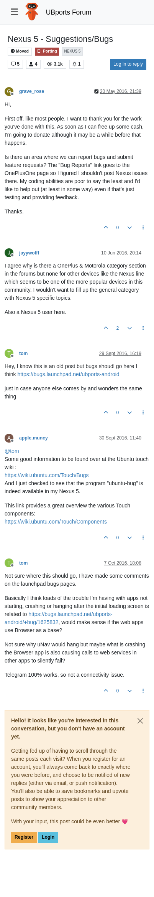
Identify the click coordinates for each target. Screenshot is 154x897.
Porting (47, 51)
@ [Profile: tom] (12, 451)
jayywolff (29, 253)
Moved (20, 51)
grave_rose (31, 91)
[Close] (140, 720)
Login (48, 837)
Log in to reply (128, 64)
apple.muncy (33, 438)
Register (24, 837)
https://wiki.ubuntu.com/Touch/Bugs (46, 475)
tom (23, 353)
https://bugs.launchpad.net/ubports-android (68, 374)
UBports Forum (69, 12)
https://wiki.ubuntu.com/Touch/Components (56, 522)
